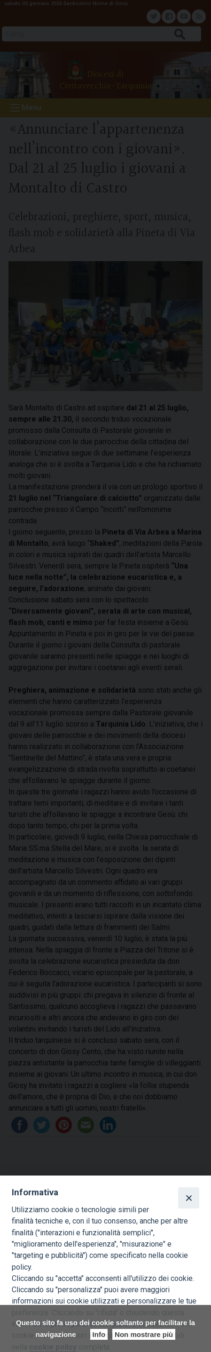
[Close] (188, 1197)
